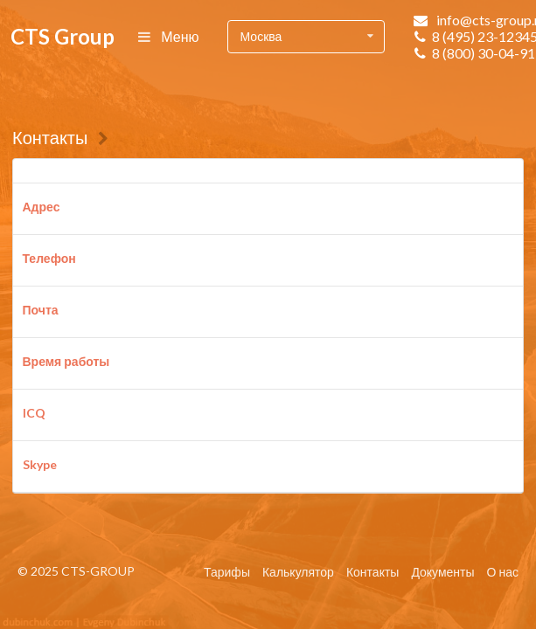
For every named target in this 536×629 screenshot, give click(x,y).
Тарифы (227, 571)
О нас (503, 571)
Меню (169, 36)
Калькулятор (298, 571)
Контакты (49, 137)
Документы (442, 571)
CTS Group (62, 36)
